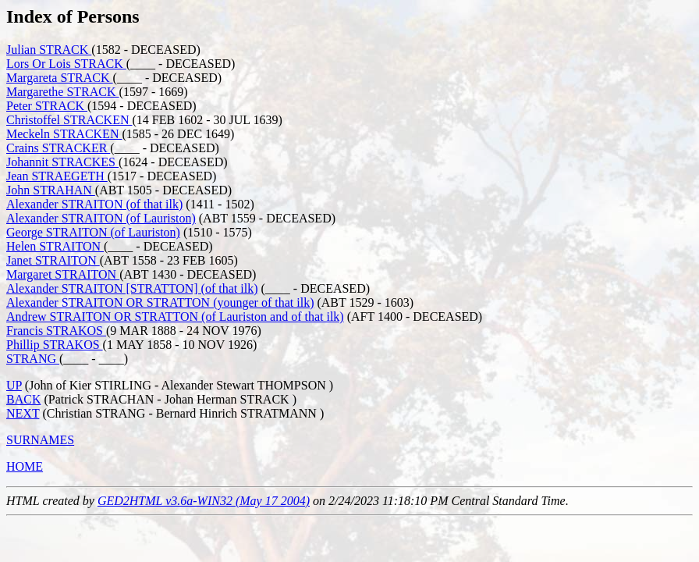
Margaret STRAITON (62, 274)
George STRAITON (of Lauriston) (93, 232)
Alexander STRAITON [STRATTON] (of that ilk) (131, 288)
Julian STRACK (48, 49)
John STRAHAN (50, 190)
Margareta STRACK (59, 77)
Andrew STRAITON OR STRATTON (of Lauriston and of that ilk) (175, 316)
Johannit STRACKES (62, 162)
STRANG (32, 358)
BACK (23, 399)
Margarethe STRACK (62, 91)
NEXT (22, 413)
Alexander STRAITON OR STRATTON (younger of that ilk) (160, 302)
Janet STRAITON (53, 260)
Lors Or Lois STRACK (66, 63)
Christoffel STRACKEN (69, 119)
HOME (24, 466)
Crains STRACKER (58, 148)
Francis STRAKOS (56, 330)
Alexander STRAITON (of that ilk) (94, 204)
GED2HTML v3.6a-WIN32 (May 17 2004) (204, 500)
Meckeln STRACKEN (64, 133)
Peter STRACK (46, 105)
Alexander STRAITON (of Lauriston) (101, 218)
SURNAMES (40, 439)
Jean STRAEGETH (57, 176)
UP (14, 385)
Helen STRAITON (55, 246)
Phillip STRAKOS (54, 344)
